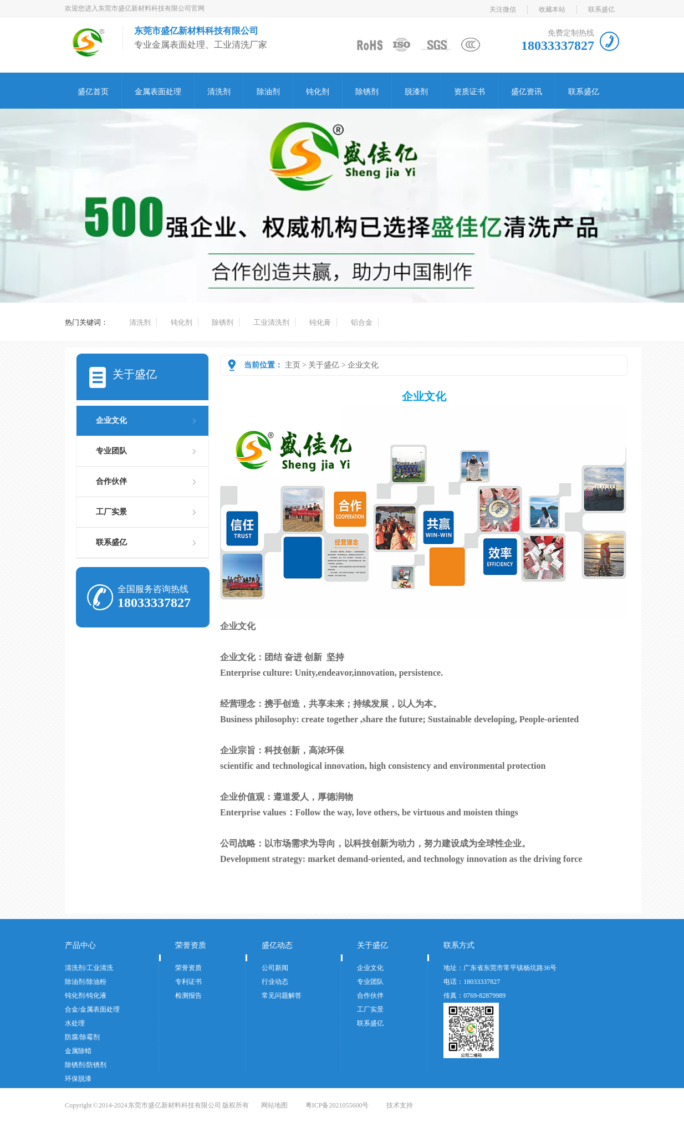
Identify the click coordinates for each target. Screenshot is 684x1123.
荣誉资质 (190, 945)
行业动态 (275, 982)
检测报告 (188, 995)
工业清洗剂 (271, 322)
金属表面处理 (158, 92)
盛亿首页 (93, 92)
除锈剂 (367, 92)
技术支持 (399, 1105)
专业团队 (111, 451)
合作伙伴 (111, 481)
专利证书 (188, 982)
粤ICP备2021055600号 (337, 1105)
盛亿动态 (277, 945)
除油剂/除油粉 (85, 982)
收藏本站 (552, 9)
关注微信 (502, 9)
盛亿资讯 (526, 92)
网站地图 (274, 1105)
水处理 (75, 1023)
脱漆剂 (416, 92)
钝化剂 (317, 92)
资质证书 (469, 92)
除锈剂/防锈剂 (85, 1065)
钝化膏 (320, 322)
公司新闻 (275, 968)
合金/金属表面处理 (92, 1009)
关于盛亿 (323, 365)
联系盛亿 (601, 9)
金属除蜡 (78, 1051)
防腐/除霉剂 (82, 1037)
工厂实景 (111, 512)
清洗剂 (219, 92)
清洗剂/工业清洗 (89, 968)
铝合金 (361, 322)
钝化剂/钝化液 (85, 995)
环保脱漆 (78, 1079)
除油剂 (268, 92)
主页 (292, 365)
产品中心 (80, 945)
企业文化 (363, 365)
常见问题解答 (282, 995)
